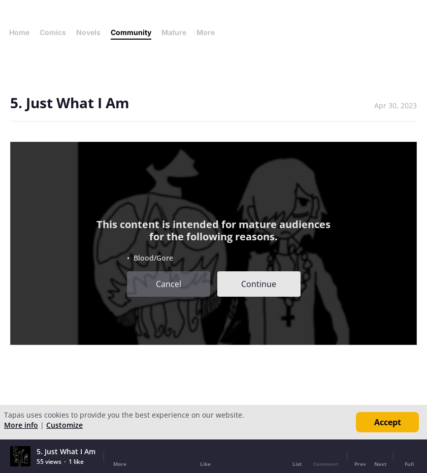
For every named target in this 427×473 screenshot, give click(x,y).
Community (131, 32)
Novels (88, 32)
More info (21, 425)
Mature (173, 32)
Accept (387, 422)
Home (19, 32)
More (208, 32)
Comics (53, 32)
